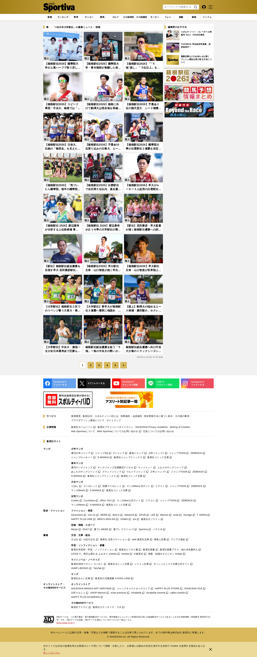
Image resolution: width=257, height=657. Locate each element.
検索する (195, 7)
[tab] (75, 17)
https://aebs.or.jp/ (65, 623)
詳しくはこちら (51, 652)
